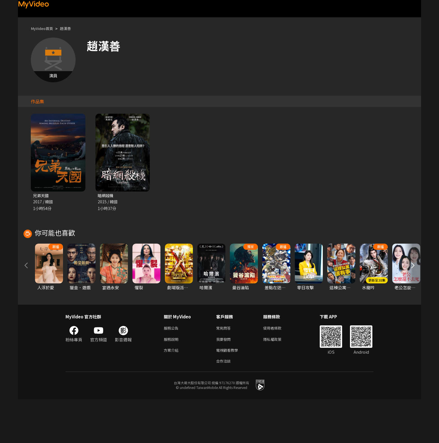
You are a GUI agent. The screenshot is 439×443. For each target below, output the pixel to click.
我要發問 (224, 381)
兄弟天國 (41, 196)
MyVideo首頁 (43, 28)
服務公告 (172, 369)
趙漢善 (69, 28)
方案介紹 (172, 392)
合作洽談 (224, 404)
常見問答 (224, 369)
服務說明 (172, 381)
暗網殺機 (106, 196)
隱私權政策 (277, 381)
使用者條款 (277, 369)
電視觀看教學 (228, 392)
